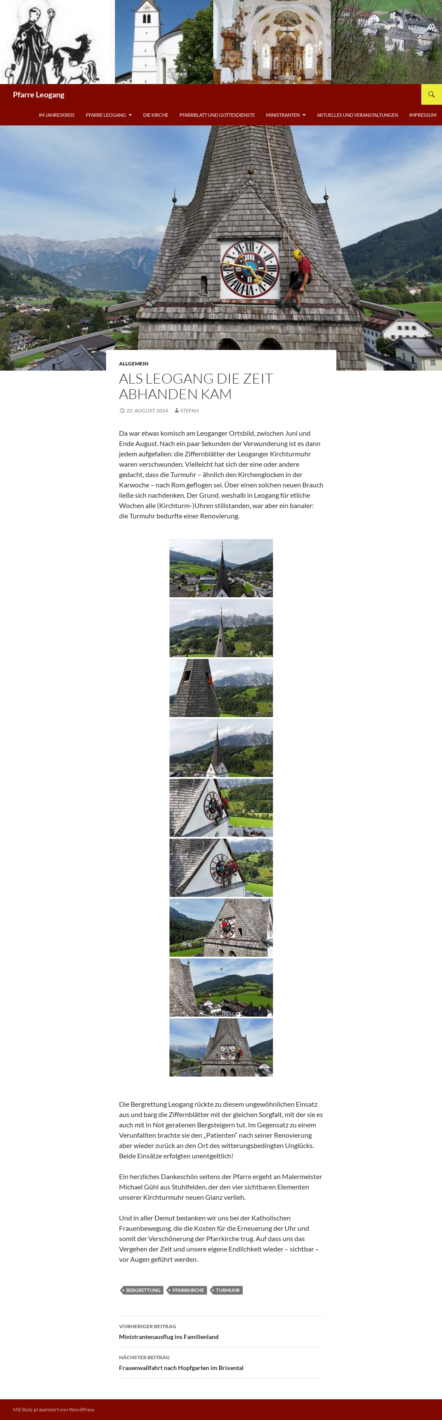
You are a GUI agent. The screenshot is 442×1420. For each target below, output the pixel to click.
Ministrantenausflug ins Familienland (221, 1330)
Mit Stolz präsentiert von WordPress (53, 1409)
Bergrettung (143, 1290)
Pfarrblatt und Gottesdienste (217, 115)
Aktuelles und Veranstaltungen (357, 115)
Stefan (189, 410)
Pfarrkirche (188, 1290)
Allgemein (133, 363)
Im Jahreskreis (57, 115)
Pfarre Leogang (38, 94)
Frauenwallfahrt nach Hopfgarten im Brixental (221, 1361)
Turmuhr (228, 1290)
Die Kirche (155, 115)
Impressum (422, 115)
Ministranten (283, 115)
